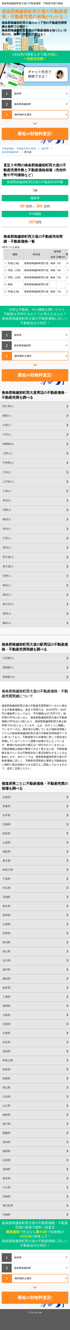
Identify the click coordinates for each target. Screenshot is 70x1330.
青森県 (6, 806)
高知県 (6, 1142)
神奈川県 (8, 869)
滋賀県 (6, 1051)
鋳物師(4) (8, 443)
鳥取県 (6, 1069)
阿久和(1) (8, 406)
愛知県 (6, 978)
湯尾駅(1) (8, 667)
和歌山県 (8, 1060)
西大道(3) (8, 557)
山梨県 (6, 924)
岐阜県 (6, 987)
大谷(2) (7, 472)
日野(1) (7, 575)
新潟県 (6, 942)
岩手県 (6, 815)
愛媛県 (6, 1133)
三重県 (6, 996)
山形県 (6, 842)
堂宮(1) (7, 547)
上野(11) (7, 453)
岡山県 (6, 1087)
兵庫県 (6, 1033)
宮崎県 (6, 1196)
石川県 (6, 960)
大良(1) (7, 538)
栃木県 (6, 906)
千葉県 (6, 878)
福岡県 (6, 1151)
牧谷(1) (7, 585)
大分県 (6, 1187)
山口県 (6, 1105)
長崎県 (6, 1169)
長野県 (6, 933)
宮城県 (6, 824)
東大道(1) (8, 566)
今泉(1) (7, 425)
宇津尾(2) (8, 462)
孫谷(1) (7, 594)
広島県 (6, 1096)
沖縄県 (6, 1214)
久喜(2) (7, 491)
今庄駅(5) (8, 658)
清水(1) (7, 528)
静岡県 (6, 1005)
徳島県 (6, 1114)
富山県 (6, 951)
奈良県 (6, 1042)
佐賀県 (6, 1160)
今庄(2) (7, 434)
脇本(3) (7, 623)
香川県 (6, 1123)
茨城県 (6, 897)
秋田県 (6, 833)
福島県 (6, 851)
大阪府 (6, 1015)
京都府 (6, 1024)
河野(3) (7, 509)
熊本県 (6, 1178)
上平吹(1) (8, 481)
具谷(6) (7, 500)
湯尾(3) (7, 613)
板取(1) (7, 415)
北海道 (6, 797)
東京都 (6, 860)
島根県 (6, 1078)
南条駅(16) (9, 676)
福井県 (6, 969)
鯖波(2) (7, 519)
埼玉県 (6, 887)
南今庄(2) (8, 604)
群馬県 (6, 915)
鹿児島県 (8, 1205)
